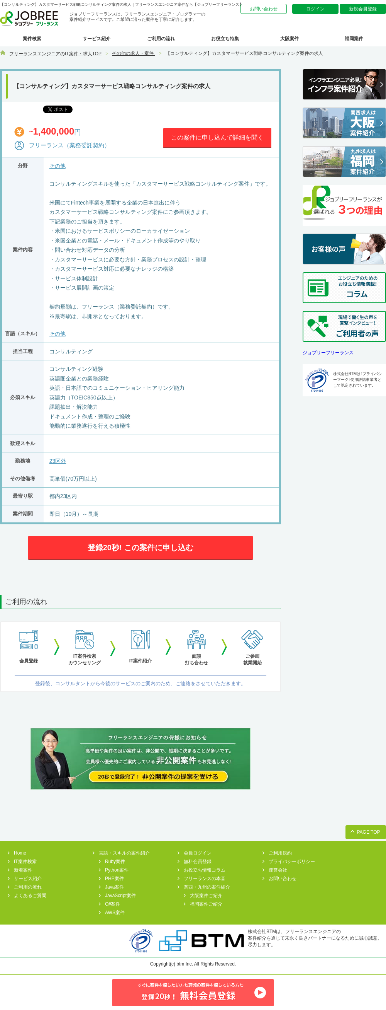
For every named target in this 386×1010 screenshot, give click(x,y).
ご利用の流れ (161, 38)
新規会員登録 (363, 9)
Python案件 (117, 870)
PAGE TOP (368, 832)
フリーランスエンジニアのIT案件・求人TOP (55, 53)
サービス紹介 (96, 38)
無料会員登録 (198, 861)
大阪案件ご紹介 (206, 895)
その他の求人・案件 (133, 53)
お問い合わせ (264, 9)
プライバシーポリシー (292, 861)
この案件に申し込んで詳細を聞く (217, 137)
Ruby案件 (115, 861)
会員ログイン (198, 853)
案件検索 (32, 38)
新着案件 (23, 870)
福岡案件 (354, 38)
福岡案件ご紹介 (206, 904)
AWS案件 (115, 912)
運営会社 (278, 870)
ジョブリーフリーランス (328, 352)
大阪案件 (289, 38)
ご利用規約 (280, 853)
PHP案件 (114, 878)
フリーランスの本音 (204, 878)
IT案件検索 (25, 861)
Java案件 (114, 887)
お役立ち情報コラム (204, 870)
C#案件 (112, 904)
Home (20, 853)
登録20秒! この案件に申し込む (140, 547)
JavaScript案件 (120, 895)
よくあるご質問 (30, 895)
